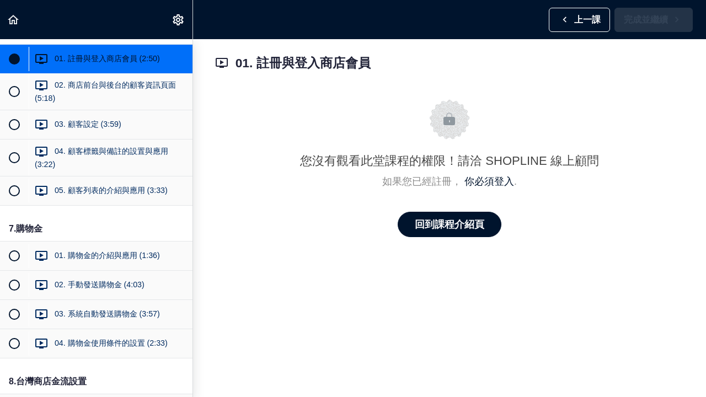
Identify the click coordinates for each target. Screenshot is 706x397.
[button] (14, 19)
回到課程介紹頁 (449, 224)
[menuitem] (178, 19)
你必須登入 (489, 181)
